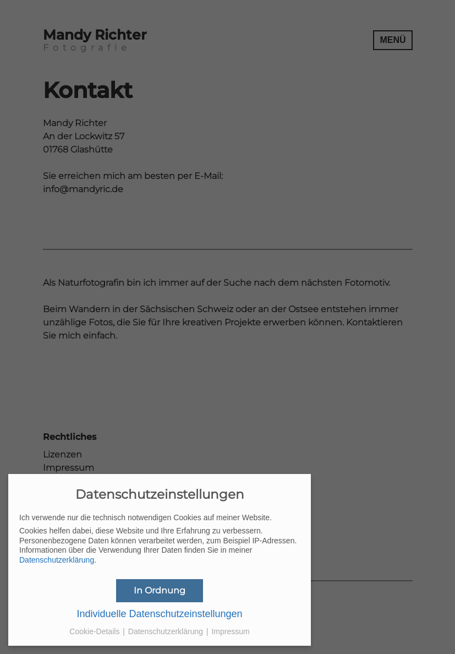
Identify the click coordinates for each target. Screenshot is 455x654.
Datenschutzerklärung (56, 559)
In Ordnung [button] (159, 590)
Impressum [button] (230, 631)
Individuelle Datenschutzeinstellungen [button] (159, 613)
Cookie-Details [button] (95, 631)
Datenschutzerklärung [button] (166, 631)
